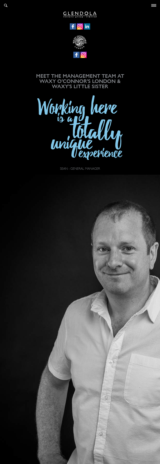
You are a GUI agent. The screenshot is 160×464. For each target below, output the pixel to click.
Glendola (80, 14)
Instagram (80, 26)
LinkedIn (87, 26)
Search (6, 5)
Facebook (73, 26)
